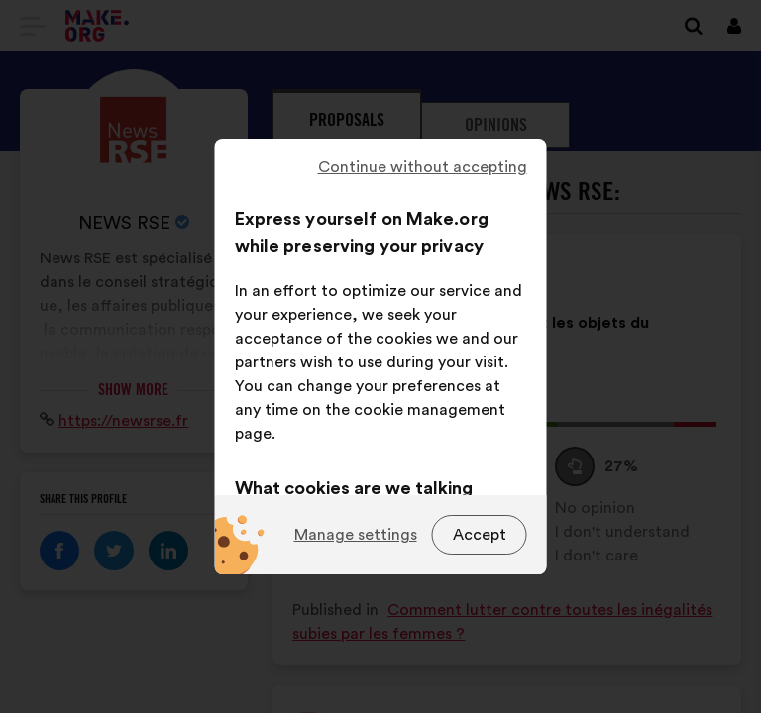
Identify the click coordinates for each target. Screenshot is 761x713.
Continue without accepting (422, 167)
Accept (479, 535)
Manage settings (355, 535)
